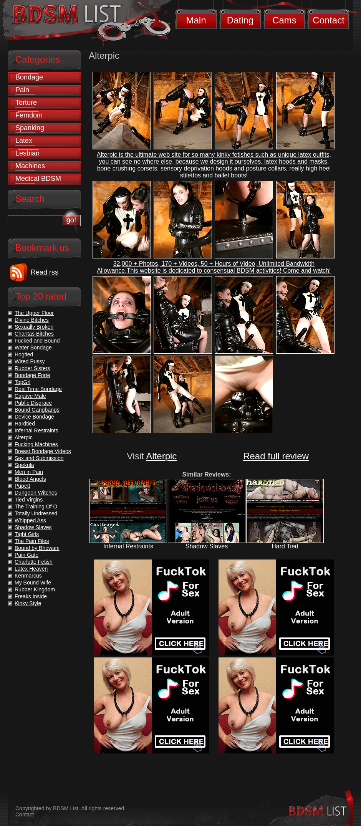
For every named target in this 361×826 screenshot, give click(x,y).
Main (196, 20)
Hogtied (24, 354)
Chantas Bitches (34, 334)
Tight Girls (27, 534)
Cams (284, 20)
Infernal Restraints (128, 546)
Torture (26, 102)
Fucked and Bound (37, 341)
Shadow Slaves (206, 546)
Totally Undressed (36, 513)
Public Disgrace (33, 403)
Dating (240, 20)
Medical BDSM (38, 178)
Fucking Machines (36, 444)
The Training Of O (36, 506)
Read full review (276, 456)
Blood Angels (30, 479)
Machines (30, 166)
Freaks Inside (31, 596)
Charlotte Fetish (34, 562)
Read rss (44, 272)
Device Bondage (34, 417)
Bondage (29, 77)
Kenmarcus (28, 576)
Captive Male (30, 396)
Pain (22, 90)
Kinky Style (28, 603)
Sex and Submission (39, 458)
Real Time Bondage (38, 389)
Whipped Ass (30, 520)
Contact (328, 20)
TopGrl (22, 382)
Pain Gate (26, 555)
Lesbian (27, 153)
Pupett (22, 486)
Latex (23, 140)
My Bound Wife (33, 582)
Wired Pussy (30, 361)
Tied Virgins (29, 500)
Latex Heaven (31, 569)
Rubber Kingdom (35, 589)
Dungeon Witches (36, 493)
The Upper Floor (34, 313)
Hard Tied (285, 546)
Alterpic (161, 456)
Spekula (24, 465)
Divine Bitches (32, 320)
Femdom (29, 115)
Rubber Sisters (32, 368)
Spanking (29, 128)
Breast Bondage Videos (43, 451)
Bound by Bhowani (37, 548)
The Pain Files (32, 541)
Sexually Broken (34, 327)
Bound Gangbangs (37, 410)
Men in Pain (29, 472)
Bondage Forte (32, 375)
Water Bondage (33, 347)
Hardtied (25, 423)
